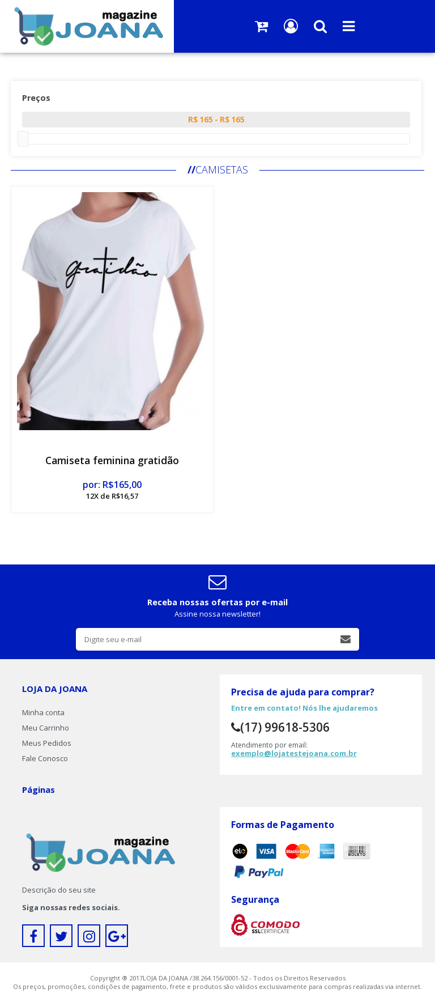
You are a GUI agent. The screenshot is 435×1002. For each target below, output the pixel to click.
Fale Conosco (45, 758)
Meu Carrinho (45, 728)
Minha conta (43, 712)
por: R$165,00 (112, 489)
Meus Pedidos (46, 743)
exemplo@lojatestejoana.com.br (294, 753)
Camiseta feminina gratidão (112, 460)
